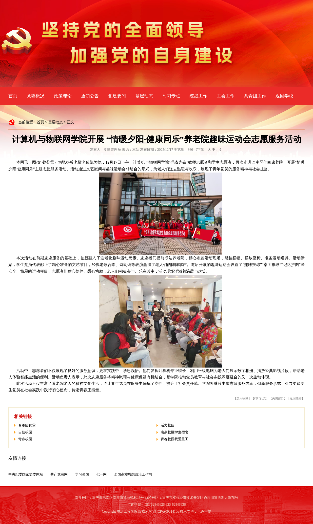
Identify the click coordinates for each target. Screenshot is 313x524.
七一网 (101, 474)
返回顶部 (296, 398)
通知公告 (90, 95)
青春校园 (25, 439)
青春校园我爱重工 (174, 439)
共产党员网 (59, 474)
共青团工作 (255, 95)
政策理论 (63, 95)
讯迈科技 (204, 511)
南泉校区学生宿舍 (174, 432)
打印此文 (260, 398)
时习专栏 (171, 95)
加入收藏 (242, 398)
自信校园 (25, 432)
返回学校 (284, 95)
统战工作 (198, 95)
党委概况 (35, 95)
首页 (12, 95)
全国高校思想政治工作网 (133, 474)
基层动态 (144, 95)
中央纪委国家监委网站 (25, 474)
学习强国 (82, 474)
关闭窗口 (278, 398)
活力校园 (168, 425)
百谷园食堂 (27, 425)
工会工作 (226, 95)
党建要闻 (117, 95)
